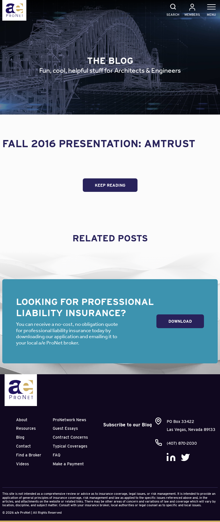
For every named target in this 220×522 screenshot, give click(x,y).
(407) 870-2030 (182, 443)
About (22, 419)
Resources (26, 428)
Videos (22, 464)
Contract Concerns (70, 437)
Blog (20, 437)
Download (180, 321)
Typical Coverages (70, 446)
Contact (23, 446)
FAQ (56, 455)
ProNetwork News (69, 419)
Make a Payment (68, 464)
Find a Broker (28, 455)
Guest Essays (65, 428)
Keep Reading (110, 185)
